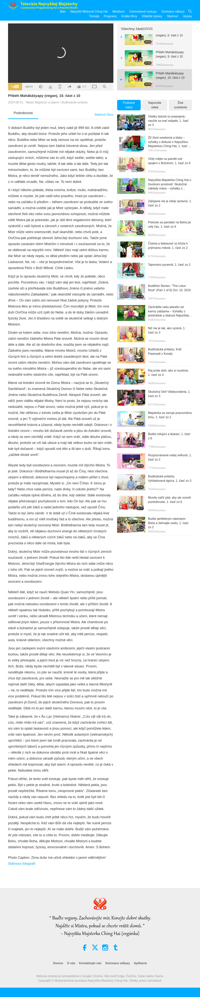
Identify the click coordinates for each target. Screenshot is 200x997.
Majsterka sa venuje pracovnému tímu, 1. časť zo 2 (170, 415)
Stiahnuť (172, 16)
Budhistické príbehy (75, 102)
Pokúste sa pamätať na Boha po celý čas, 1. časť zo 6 (169, 224)
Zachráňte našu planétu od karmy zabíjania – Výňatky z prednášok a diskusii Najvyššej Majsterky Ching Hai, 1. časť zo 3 (169, 311)
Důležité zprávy (152, 16)
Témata (94, 16)
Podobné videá (129, 105)
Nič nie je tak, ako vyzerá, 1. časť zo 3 (166, 330)
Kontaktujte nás (90, 963)
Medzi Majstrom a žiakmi (42, 102)
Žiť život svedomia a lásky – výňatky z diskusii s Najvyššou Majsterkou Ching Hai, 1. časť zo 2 (169, 142)
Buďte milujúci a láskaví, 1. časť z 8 (169, 436)
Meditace (118, 11)
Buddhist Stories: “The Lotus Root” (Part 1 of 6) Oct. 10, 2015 (169, 288)
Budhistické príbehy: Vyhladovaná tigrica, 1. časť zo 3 (169, 478)
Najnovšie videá (154, 105)
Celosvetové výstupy (143, 11)
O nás (71, 963)
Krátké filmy (129, 16)
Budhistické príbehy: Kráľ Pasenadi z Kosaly (164, 351)
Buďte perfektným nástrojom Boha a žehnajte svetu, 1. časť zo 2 (168, 523)
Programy (110, 16)
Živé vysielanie (180, 105)
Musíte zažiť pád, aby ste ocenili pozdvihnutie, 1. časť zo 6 (169, 499)
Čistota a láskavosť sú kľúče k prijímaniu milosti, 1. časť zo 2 (168, 245)
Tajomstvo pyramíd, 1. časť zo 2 (169, 264)
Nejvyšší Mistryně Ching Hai (89, 11)
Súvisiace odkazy (173, 11)
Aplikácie (140, 963)
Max (63, 11)
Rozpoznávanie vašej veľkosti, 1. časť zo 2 (170, 457)
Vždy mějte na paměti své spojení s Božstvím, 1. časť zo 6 (169, 161)
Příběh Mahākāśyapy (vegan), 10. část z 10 (170, 75)
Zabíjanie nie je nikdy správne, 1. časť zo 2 (170, 203)
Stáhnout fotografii (21, 863)
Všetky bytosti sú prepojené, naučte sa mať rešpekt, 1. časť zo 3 (168, 120)
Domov (58, 963)
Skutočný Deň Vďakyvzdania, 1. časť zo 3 (169, 393)
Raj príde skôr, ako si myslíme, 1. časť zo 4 (168, 372)
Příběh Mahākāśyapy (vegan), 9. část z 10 (170, 54)
